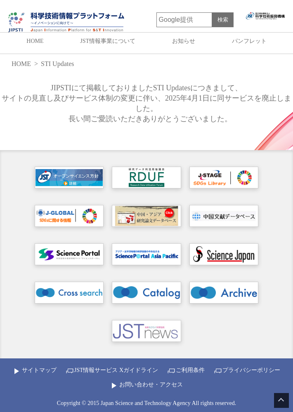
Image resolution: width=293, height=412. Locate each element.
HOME (34, 41)
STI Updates (57, 63)
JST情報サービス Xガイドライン (116, 370)
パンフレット (249, 41)
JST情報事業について (107, 41)
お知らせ (183, 41)
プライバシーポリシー (251, 370)
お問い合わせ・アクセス (151, 384)
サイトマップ (39, 370)
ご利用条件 (190, 370)
